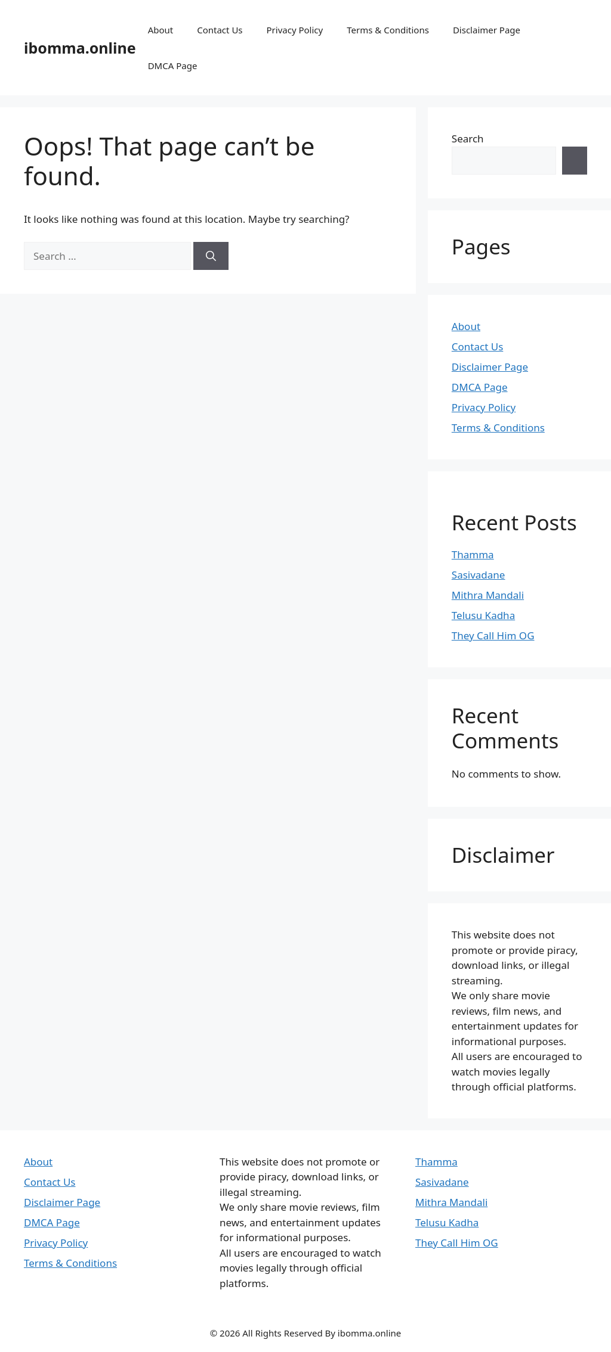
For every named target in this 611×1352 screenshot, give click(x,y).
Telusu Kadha (483, 615)
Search (468, 138)
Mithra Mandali (488, 595)
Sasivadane (478, 575)
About (161, 30)
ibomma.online (80, 48)
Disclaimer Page (486, 30)
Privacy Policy (295, 30)
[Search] (211, 256)
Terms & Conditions (388, 30)
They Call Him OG (493, 635)
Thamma (473, 554)
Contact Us (219, 30)
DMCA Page (173, 66)
